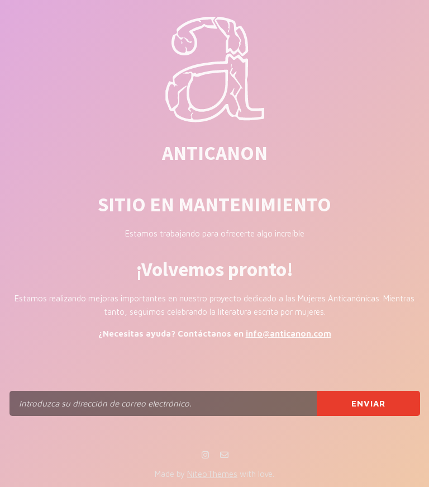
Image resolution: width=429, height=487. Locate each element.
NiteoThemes (212, 474)
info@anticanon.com (288, 333)
